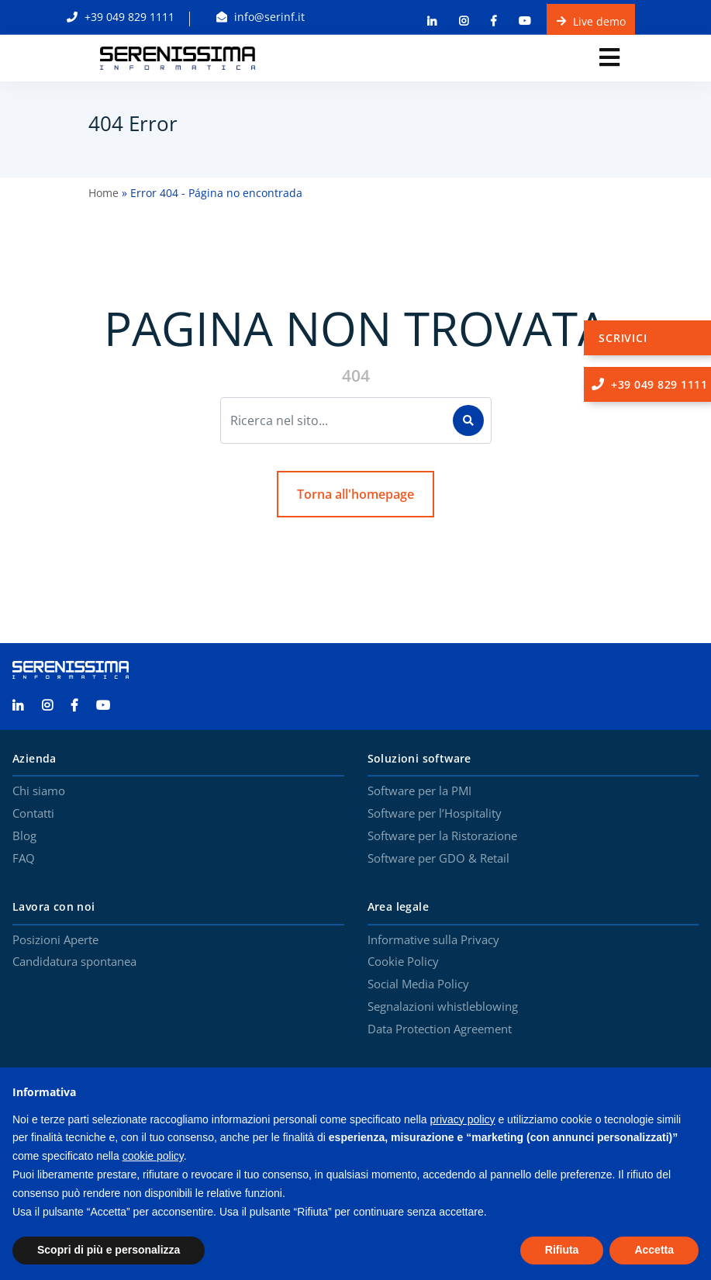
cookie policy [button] (153, 1156)
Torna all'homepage (355, 494)
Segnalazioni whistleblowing (443, 1007)
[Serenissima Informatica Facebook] (82, 705)
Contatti (33, 814)
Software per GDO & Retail (438, 859)
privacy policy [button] (462, 1119)
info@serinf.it (260, 16)
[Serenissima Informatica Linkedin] (25, 705)
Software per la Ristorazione (442, 836)
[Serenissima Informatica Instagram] (55, 705)
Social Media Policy (418, 984)
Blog (24, 836)
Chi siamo (38, 791)
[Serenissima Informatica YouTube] (111, 705)
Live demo (591, 20)
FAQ (23, 859)
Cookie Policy (403, 962)
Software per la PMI (419, 791)
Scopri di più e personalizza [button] (108, 1250)
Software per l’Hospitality (435, 814)
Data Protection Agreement (440, 1029)
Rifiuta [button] (562, 1250)
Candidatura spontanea (74, 962)
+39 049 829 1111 (120, 16)
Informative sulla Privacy (433, 940)
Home (103, 192)
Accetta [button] (654, 1250)
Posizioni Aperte (55, 940)
